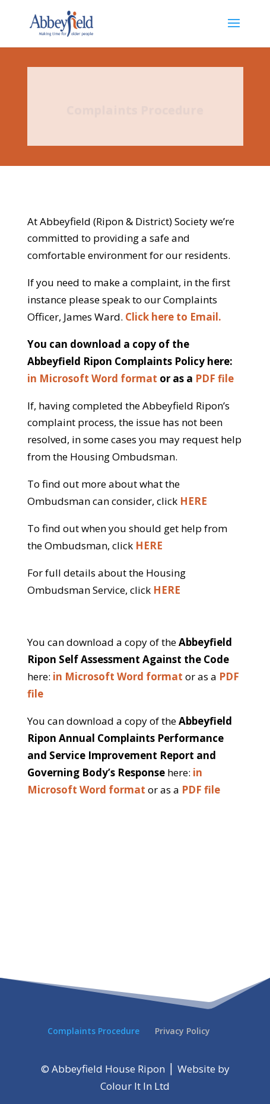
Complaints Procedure (93, 1030)
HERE (193, 501)
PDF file (214, 378)
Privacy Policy (182, 1030)
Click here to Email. (173, 317)
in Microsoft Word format (93, 378)
